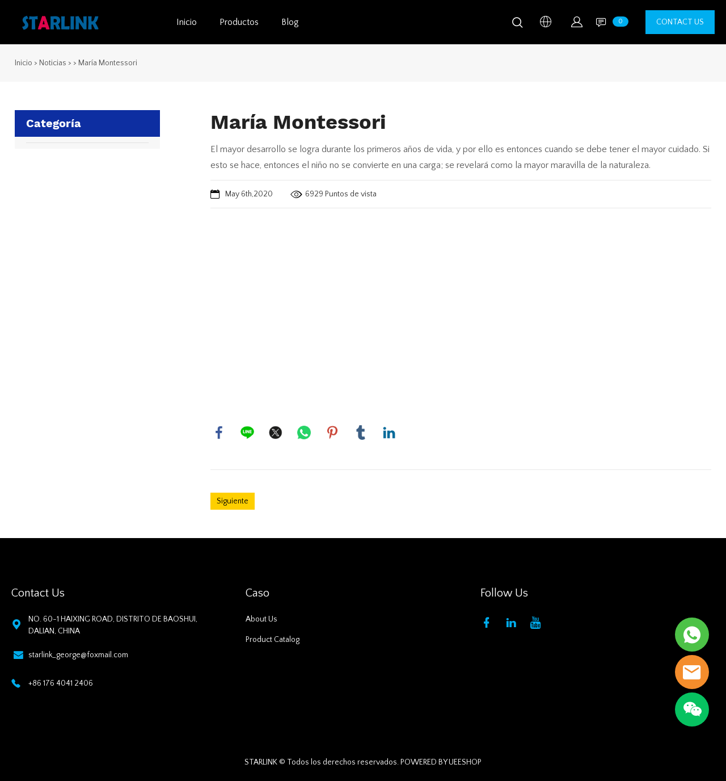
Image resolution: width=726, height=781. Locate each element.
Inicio (186, 22)
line (247, 432)
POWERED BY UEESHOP (441, 762)
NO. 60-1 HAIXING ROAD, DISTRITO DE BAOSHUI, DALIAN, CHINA (112, 625)
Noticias (52, 63)
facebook (218, 432)
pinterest (332, 432)
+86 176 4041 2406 (60, 683)
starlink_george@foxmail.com (78, 655)
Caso (257, 593)
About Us (261, 619)
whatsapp (304, 432)
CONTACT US (680, 22)
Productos (239, 22)
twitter (275, 432)
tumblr (360, 432)
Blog (290, 22)
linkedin (389, 432)
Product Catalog (272, 639)
